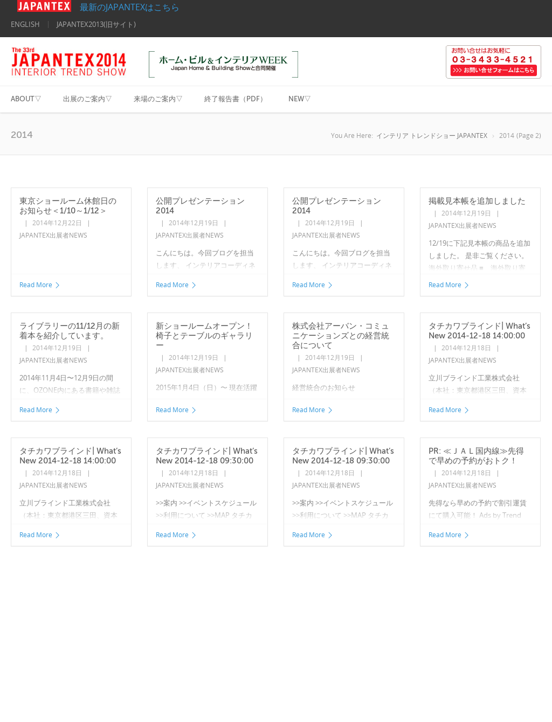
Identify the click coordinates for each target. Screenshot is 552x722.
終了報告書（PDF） (235, 99)
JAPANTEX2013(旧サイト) (96, 24)
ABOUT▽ (26, 99)
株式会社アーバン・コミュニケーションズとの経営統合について (340, 336)
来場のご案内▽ (158, 99)
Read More (40, 284)
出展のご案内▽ (87, 99)
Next (134, 577)
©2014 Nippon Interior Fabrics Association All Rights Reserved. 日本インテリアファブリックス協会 (90, 692)
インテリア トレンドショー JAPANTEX (431, 135)
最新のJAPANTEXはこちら (98, 7)
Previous (29, 577)
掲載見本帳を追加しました (477, 201)
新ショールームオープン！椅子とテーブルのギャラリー (204, 336)
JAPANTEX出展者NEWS (53, 235)
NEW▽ (299, 99)
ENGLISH (25, 24)
